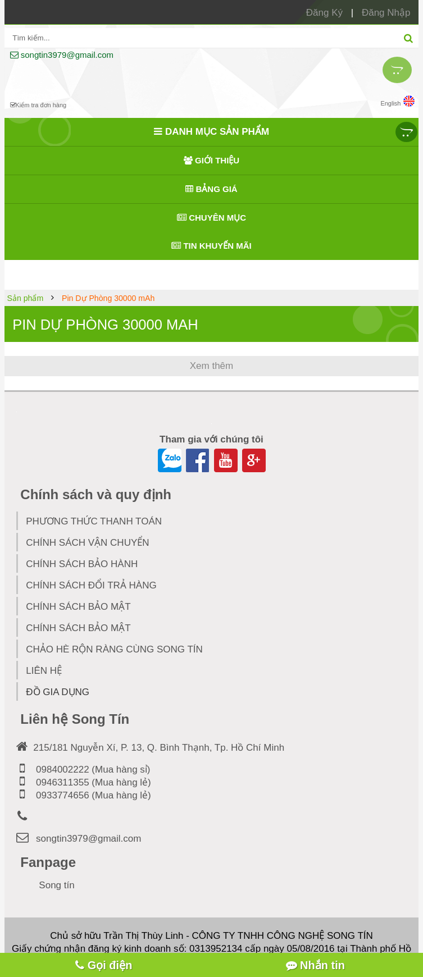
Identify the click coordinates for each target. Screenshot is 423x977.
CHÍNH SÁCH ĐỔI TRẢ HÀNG (91, 585)
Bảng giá (211, 189)
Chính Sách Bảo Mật (78, 628)
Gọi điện (103, 965)
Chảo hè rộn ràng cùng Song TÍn (114, 649)
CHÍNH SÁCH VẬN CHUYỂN (87, 542)
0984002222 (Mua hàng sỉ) (83, 769)
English (397, 101)
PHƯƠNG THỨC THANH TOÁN (94, 521)
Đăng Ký (324, 12)
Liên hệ (44, 670)
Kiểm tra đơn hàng (38, 105)
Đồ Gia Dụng (69, 689)
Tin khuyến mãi (211, 245)
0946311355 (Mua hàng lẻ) (83, 782)
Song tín (56, 885)
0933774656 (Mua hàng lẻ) (83, 795)
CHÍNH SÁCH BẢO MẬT (78, 606)
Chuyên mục (211, 217)
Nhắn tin (315, 965)
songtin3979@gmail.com (61, 55)
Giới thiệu (211, 160)
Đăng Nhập (386, 12)
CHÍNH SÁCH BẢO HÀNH (82, 564)
